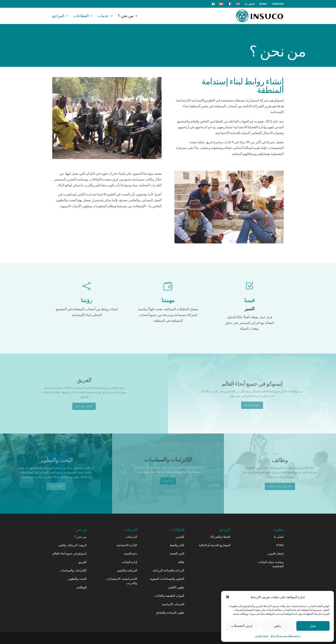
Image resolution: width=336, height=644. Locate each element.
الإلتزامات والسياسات (73, 570)
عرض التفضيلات (242, 626)
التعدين (180, 537)
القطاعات (81, 15)
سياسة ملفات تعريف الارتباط (285, 635)
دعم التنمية (130, 553)
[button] (227, 597)
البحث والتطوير (77, 579)
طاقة (181, 562)
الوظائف (81, 587)
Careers (278, 3)
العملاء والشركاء (220, 537)
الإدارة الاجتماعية (127, 545)
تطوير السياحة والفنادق (170, 612)
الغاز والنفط (177, 545)
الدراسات (131, 537)
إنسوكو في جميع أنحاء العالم (69, 553)
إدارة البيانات (129, 562)
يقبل (313, 626)
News (263, 3)
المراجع (58, 15)
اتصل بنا (250, 3)
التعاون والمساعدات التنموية (167, 579)
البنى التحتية (177, 553)
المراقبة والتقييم (127, 570)
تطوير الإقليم (176, 587)
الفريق (82, 562)
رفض (277, 626)
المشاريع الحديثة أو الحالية (214, 545)
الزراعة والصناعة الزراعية (168, 570)
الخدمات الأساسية (173, 604)
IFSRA (280, 545)
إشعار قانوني (261, 635)
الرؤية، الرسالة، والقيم (73, 545)
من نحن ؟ (126, 15)
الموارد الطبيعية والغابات (169, 596)
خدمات (103, 15)
